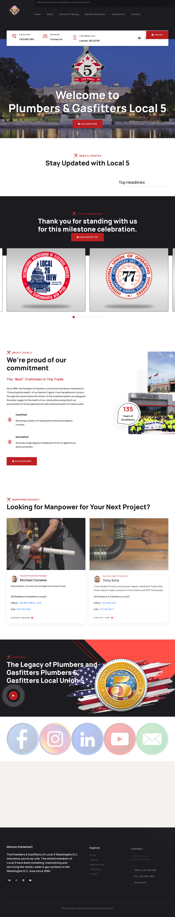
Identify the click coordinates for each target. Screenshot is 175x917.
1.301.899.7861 (26, 39)
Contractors (118, 14)
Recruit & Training (69, 14)
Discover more (87, 127)
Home (37, 14)
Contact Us (56, 39)
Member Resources (95, 14)
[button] (10, 88)
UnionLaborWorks (104, 908)
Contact (135, 14)
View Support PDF (87, 237)
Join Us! (157, 35)
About (50, 14)
